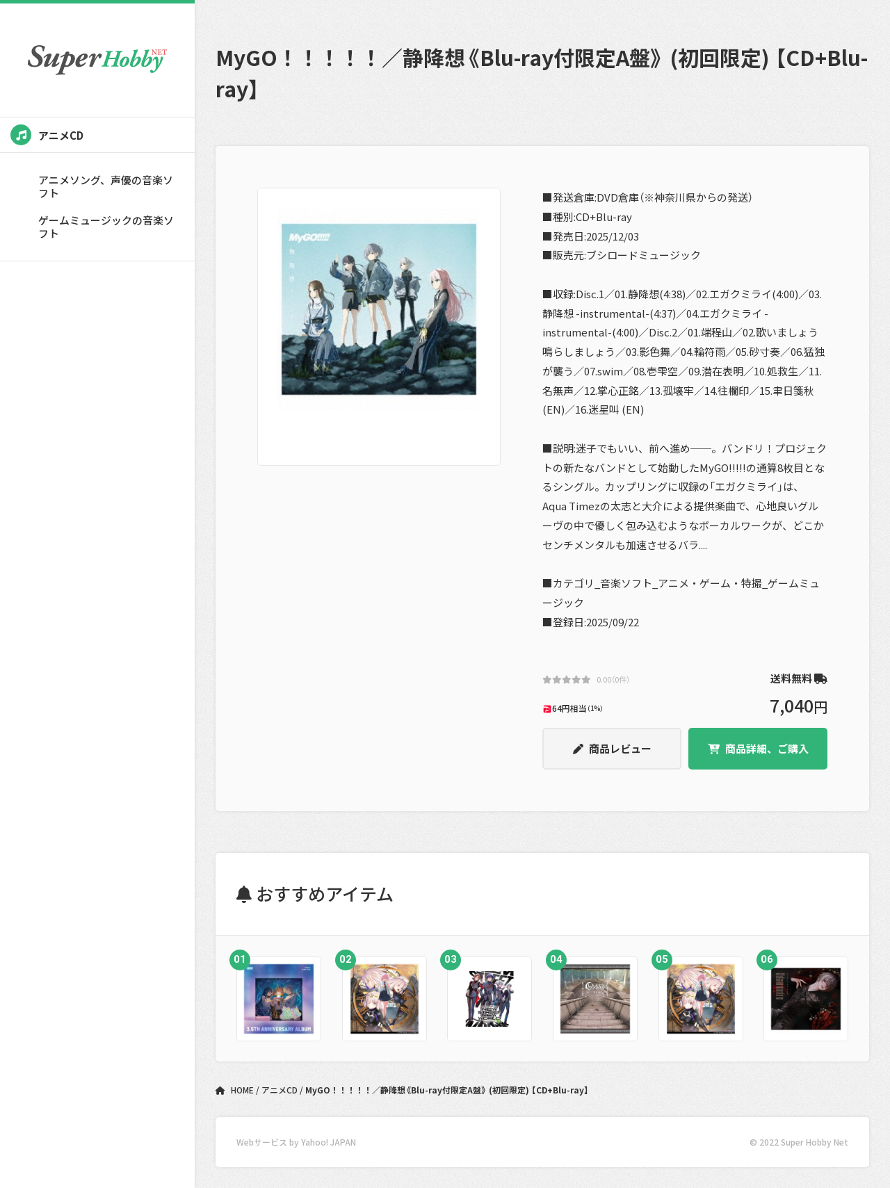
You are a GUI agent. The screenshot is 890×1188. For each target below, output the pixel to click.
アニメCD (46, 134)
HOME (236, 1090)
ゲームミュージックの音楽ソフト (106, 227)
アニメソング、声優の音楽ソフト (105, 186)
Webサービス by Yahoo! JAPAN (296, 1142)
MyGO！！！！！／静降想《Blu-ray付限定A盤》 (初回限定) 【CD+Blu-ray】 (447, 1090)
